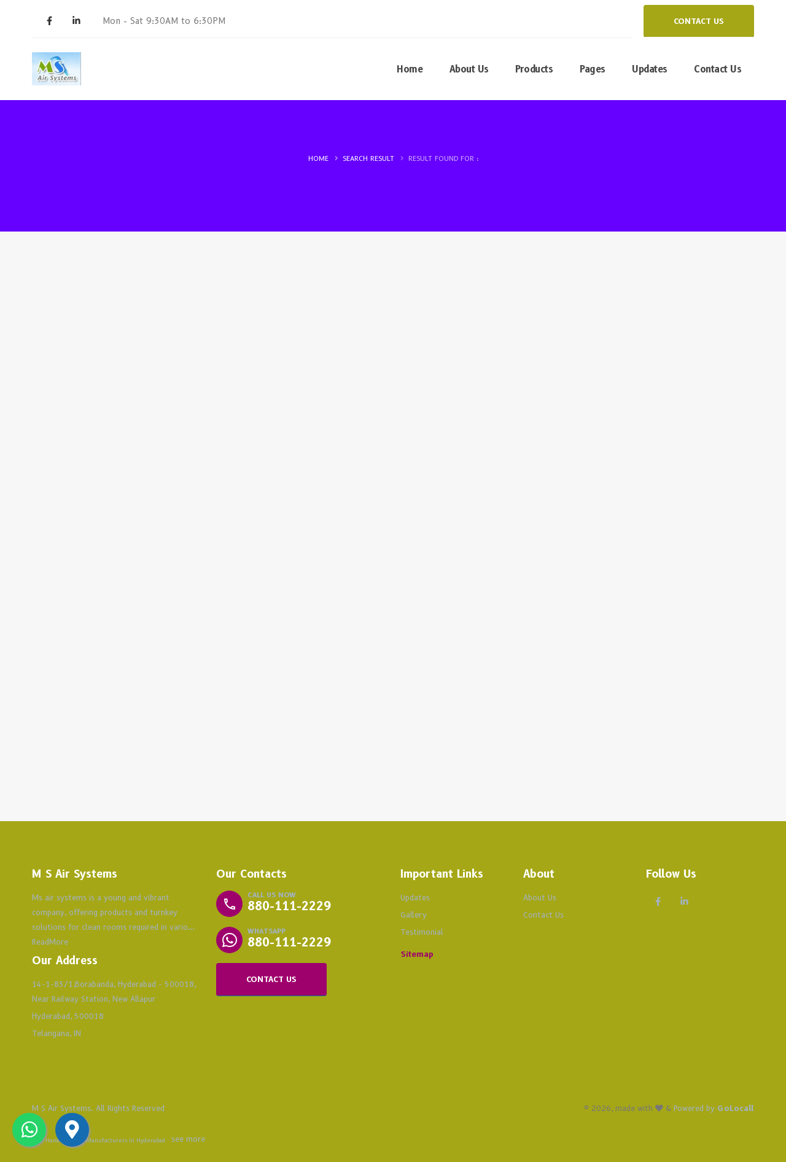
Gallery (413, 914)
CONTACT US (699, 21)
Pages (592, 69)
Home (409, 69)
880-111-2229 (289, 906)
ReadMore (50, 941)
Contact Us (717, 69)
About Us (469, 69)
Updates (649, 69)
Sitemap (417, 954)
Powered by (714, 1108)
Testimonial (421, 932)
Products (534, 69)
